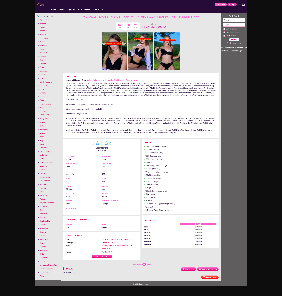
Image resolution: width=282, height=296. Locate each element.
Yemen (42, 272)
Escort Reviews (84, 4)
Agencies (71, 4)
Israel (42, 133)
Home (53, 4)
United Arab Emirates (129, 76)
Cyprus (42, 75)
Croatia (43, 71)
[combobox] (234, 16)
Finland (42, 93)
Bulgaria (43, 56)
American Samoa (46, 27)
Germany (43, 104)
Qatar (42, 206)
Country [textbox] (227, 16)
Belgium (43, 53)
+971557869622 (153, 23)
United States (45, 269)
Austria (42, 45)
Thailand (43, 254)
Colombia (43, 67)
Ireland (42, 129)
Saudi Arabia (45, 217)
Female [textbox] (227, 21)
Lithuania (43, 144)
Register (221, 4)
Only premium (230, 25)
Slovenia (43, 232)
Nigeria (43, 181)
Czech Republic (46, 78)
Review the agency (208, 265)
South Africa (44, 236)
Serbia (42, 221)
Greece (42, 108)
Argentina (44, 34)
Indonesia (44, 126)
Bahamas (43, 49)
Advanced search (234, 39)
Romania (43, 210)
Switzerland (44, 247)
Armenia (43, 38)
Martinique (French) (47, 159)
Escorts (62, 4)
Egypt (42, 86)
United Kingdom (46, 265)
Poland (42, 195)
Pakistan (43, 192)
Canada (43, 60)
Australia (43, 42)
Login (231, 4)
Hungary (43, 115)
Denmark (43, 82)
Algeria (42, 23)
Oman (42, 188)
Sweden (43, 243)
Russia (42, 214)
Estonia (43, 89)
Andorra (43, 31)
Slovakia (43, 228)
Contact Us (98, 4)
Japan (42, 140)
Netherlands (45, 173)
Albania (43, 20)
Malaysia (43, 151)
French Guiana (45, 100)
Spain (42, 239)
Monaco (43, 170)
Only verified (229, 32)
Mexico (42, 166)
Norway (43, 184)
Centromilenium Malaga (231, 47)
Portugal (43, 203)
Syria (42, 250)
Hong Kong (44, 111)
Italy (41, 137)
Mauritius (43, 162)
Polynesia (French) (47, 199)
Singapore (44, 225)
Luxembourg (45, 148)
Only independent (231, 29)
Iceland (42, 118)
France (42, 96)
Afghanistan (44, 16)
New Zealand (45, 177)
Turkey (42, 258)
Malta (42, 155)
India (42, 122)
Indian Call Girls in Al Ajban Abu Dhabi (103, 76)
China (42, 64)
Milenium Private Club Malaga (234, 44)
